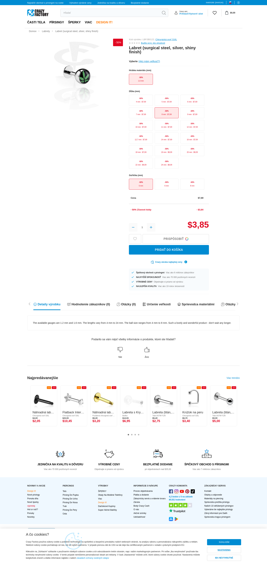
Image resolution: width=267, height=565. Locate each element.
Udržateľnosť (139, 517)
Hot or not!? (32, 509)
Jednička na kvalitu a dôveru (111, 3)
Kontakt (207, 491)
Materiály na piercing (213, 498)
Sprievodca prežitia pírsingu (217, 502)
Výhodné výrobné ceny (80, 3)
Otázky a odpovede (213, 495)
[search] (110, 12)
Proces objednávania (143, 491)
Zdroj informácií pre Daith (215, 513)
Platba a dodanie (141, 495)
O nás (136, 509)
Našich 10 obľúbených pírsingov (218, 506)
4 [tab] (138, 435)
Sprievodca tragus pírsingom (217, 517)
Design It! (104, 22)
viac (88, 22)
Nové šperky (33, 502)
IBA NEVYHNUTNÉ (224, 558)
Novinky (31, 517)
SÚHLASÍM (224, 542)
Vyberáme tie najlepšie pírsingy (218, 509)
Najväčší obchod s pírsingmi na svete (45, 3)
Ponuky (30, 513)
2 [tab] (132, 435)
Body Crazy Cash (141, 506)
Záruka (137, 502)
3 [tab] (135, 435)
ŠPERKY (74, 22)
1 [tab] (128, 435)
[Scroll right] (29, 303)
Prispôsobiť (176, 239)
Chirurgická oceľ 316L (166, 39)
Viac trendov (233, 378)
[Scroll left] (237, 303)
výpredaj (31, 506)
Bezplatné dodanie (140, 3)
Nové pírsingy (33, 495)
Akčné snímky (140, 513)
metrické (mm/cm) (214, 2)
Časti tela (36, 22)
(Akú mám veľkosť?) (149, 61)
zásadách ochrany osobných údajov (93, 558)
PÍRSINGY (56, 22)
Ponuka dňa (32, 498)
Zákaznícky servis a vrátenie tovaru (150, 498)
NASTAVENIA (224, 550)
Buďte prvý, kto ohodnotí (153, 43)
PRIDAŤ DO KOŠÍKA (169, 249)
